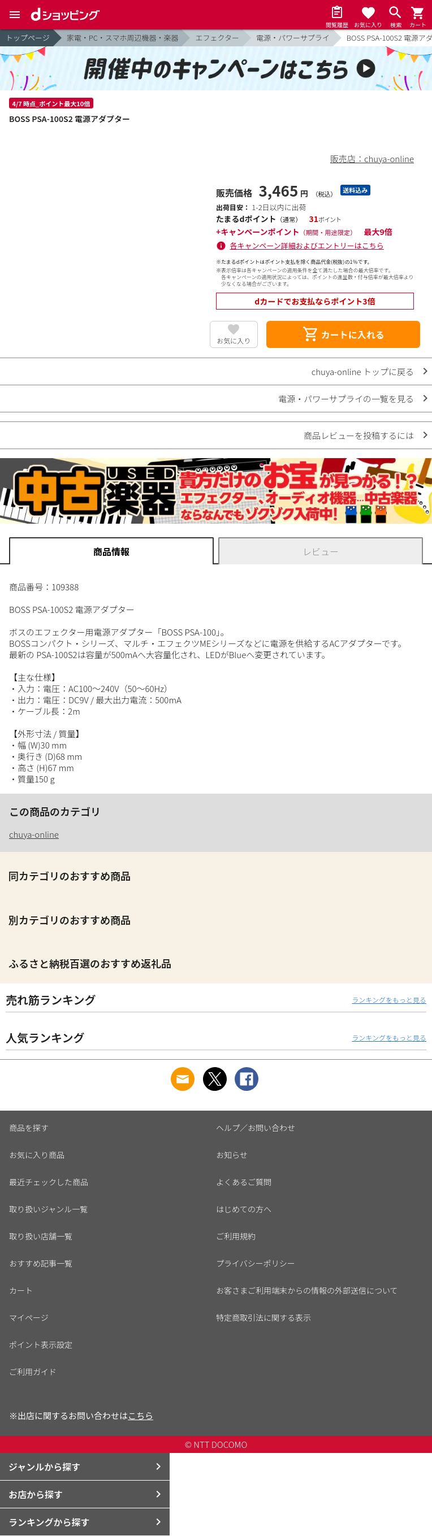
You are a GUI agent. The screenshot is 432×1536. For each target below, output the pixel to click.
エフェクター (217, 37)
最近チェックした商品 (48, 1181)
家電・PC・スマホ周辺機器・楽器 (123, 37)
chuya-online (34, 834)
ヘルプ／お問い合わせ (255, 1127)
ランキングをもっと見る (389, 999)
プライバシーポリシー (255, 1263)
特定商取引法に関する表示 (263, 1317)
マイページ (29, 1317)
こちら (140, 1415)
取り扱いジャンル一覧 (48, 1209)
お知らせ (232, 1154)
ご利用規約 (236, 1236)
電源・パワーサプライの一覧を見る (346, 398)
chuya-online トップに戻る (363, 371)
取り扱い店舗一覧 (40, 1236)
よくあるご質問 (243, 1181)
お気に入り (233, 340)
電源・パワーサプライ (293, 37)
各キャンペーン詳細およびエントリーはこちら (307, 245)
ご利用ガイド (33, 1371)
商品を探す (29, 1127)
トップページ (28, 37)
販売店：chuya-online (372, 158)
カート (21, 1290)
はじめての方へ (243, 1209)
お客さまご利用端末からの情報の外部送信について (307, 1290)
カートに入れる (343, 334)
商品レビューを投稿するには (359, 435)
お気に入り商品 (36, 1154)
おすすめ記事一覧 (40, 1263)
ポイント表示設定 (40, 1344)
